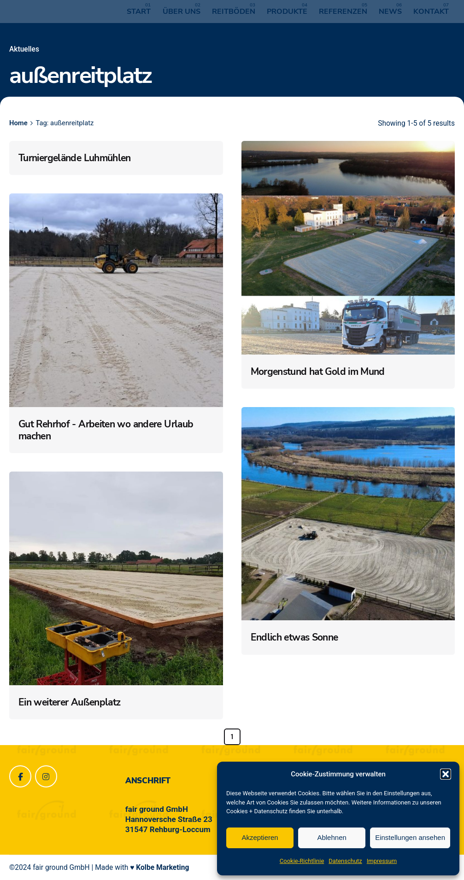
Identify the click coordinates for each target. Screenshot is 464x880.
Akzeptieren (259, 837)
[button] (445, 774)
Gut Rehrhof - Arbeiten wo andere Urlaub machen (105, 430)
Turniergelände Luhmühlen (74, 158)
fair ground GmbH (61, 867)
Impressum (382, 860)
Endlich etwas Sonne (294, 637)
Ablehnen (331, 837)
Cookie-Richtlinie (302, 860)
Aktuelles (24, 49)
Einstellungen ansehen (410, 837)
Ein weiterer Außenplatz (69, 702)
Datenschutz (345, 860)
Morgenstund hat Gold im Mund (318, 371)
